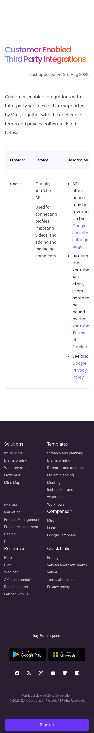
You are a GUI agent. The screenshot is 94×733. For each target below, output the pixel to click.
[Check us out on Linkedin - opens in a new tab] (65, 673)
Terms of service (60, 580)
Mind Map (12, 483)
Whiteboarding (16, 468)
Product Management (21, 520)
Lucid (51, 528)
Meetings (54, 483)
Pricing (53, 558)
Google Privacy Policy (79, 370)
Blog (8, 565)
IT (5, 542)
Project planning (60, 475)
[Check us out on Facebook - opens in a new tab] (17, 673)
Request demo (16, 587)
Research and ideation (65, 468)
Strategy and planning (65, 453)
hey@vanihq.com (47, 636)
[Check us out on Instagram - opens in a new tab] (41, 673)
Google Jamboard (61, 535)
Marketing (12, 512)
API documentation (19, 580)
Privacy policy (58, 587)
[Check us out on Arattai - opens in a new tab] (77, 673)
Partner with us (16, 594)
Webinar (11, 572)
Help (8, 558)
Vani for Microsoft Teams (67, 565)
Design (10, 534)
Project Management (21, 527)
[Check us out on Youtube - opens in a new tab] (53, 673)
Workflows (55, 504)
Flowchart (12, 475)
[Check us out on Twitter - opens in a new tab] (29, 673)
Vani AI (52, 572)
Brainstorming (15, 460)
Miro (50, 520)
